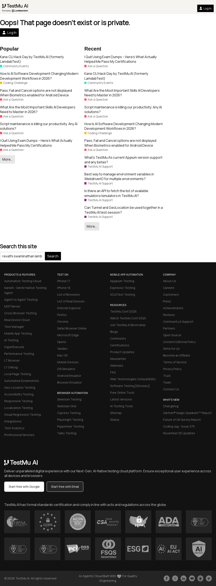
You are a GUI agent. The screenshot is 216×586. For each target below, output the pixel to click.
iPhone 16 (63, 288)
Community (118, 338)
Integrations (13, 421)
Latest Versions (121, 399)
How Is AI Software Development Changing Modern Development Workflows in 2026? (39, 76)
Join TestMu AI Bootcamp (128, 325)
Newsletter (118, 359)
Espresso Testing (122, 288)
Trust (167, 376)
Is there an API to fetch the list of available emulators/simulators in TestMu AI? (116, 193)
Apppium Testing (122, 281)
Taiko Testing (66, 433)
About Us (169, 281)
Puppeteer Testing (70, 426)
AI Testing (11, 340)
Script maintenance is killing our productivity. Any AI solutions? (38, 126)
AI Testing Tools (121, 406)
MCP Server (12, 306)
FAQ (113, 372)
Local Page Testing (17, 374)
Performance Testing (19, 354)
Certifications (119, 345)
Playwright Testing (70, 420)
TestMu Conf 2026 (123, 311)
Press (167, 301)
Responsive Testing (18, 401)
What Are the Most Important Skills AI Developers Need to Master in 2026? (37, 109)
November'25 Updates (179, 433)
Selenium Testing (69, 399)
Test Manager (14, 327)
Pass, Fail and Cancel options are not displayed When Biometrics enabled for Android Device (36, 92)
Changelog (170, 406)
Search (52, 256)
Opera (61, 342)
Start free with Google (24, 487)
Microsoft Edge (68, 335)
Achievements (173, 308)
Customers (171, 294)
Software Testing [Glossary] (130, 386)
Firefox (62, 315)
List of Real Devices (71, 301)
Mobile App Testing (18, 333)
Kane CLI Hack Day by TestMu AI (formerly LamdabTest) (32, 59)
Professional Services (19, 435)
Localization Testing (18, 408)
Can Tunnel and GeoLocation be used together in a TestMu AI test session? (123, 209)
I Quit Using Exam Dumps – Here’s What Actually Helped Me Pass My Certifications (36, 143)
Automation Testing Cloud (22, 281)
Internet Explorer (69, 308)
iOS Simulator (66, 369)
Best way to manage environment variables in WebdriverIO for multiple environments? (119, 176)
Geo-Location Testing (19, 387)
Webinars (116, 365)
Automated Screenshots (21, 381)
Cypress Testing (69, 413)
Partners (169, 328)
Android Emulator (69, 376)
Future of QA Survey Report (182, 420)
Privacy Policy (172, 369)
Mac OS (62, 355)
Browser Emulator (69, 382)
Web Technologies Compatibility (133, 379)
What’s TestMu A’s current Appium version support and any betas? (123, 159)
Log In (205, 8)
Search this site (18, 246)
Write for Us (171, 349)
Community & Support (178, 322)
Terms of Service (175, 362)
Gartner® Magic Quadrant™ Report (187, 413)
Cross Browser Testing (20, 313)
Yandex (62, 349)
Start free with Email (65, 487)
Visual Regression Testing (22, 415)
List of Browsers (68, 294)
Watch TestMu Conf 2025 (128, 318)
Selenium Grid (66, 406)
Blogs (114, 332)
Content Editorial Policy (179, 342)
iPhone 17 (63, 281)
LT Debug (11, 367)
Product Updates (122, 352)
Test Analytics (14, 428)
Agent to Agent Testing (21, 300)
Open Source (172, 335)
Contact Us (171, 389)
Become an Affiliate (176, 355)
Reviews (169, 315)
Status (114, 420)
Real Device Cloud (17, 320)
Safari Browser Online (71, 328)
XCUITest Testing (122, 294)
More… (7, 159)
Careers (168, 288)
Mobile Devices (68, 362)
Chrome (62, 322)
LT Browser (12, 360)
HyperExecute (14, 347)
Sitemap (116, 413)
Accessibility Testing (19, 394)
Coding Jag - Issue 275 (179, 426)
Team (167, 382)
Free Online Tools (122, 393)
